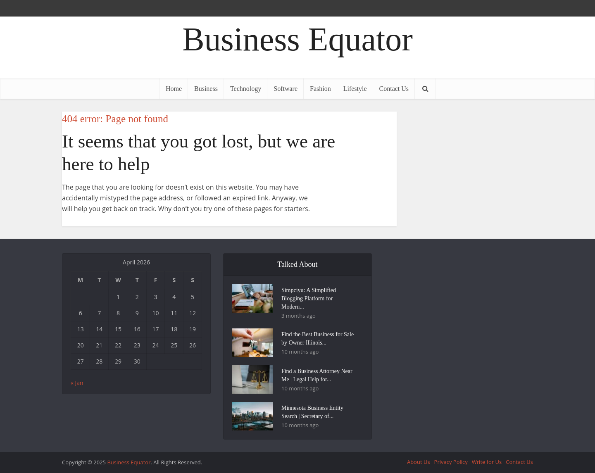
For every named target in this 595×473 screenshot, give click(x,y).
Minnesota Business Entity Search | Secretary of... (312, 412)
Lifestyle (355, 88)
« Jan (77, 383)
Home (174, 88)
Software (286, 88)
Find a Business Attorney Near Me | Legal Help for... (316, 375)
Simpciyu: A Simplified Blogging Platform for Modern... (308, 298)
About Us (418, 462)
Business (206, 88)
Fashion (320, 88)
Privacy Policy (451, 462)
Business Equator (297, 39)
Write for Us (487, 462)
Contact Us (394, 88)
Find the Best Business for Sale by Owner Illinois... (317, 338)
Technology (245, 88)
